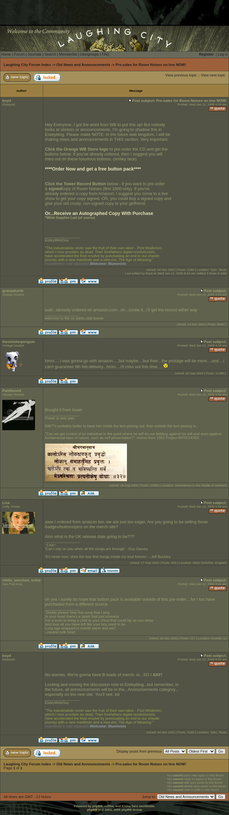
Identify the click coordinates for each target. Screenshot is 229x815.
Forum (19, 54)
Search (50, 54)
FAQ (105, 54)
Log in (223, 54)
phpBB (92, 809)
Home (6, 54)
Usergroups (89, 54)
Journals (34, 54)
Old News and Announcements (83, 65)
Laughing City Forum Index (27, 65)
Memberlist (68, 54)
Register (206, 54)
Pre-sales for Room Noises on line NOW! (150, 65)
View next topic (213, 75)
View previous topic (181, 75)
